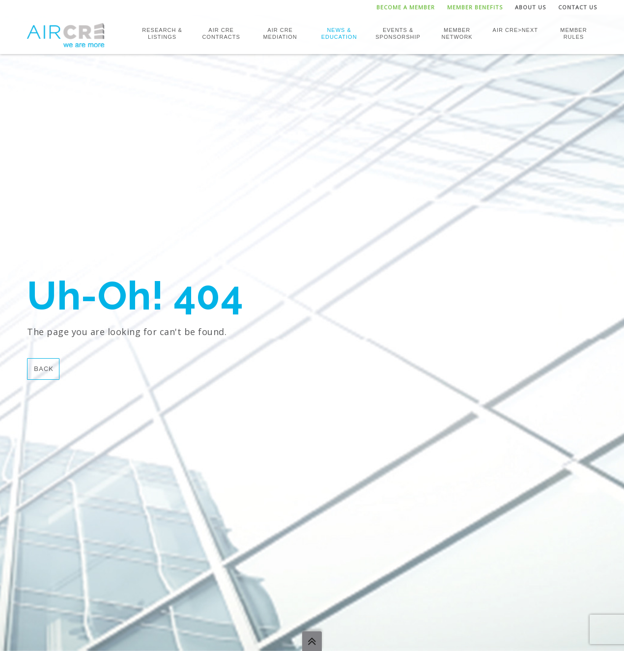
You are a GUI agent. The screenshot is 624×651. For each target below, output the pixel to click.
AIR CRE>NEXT (515, 30)
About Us (530, 7)
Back (43, 368)
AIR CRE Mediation (280, 33)
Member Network (456, 33)
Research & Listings (162, 33)
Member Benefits (475, 7)
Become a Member (405, 7)
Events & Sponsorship (398, 33)
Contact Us (577, 7)
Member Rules (573, 33)
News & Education (339, 33)
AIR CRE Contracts (221, 33)
